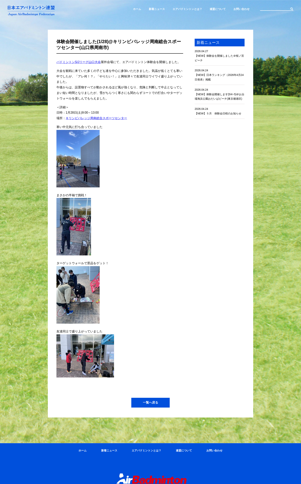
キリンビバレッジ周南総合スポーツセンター (96, 118)
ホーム (137, 9)
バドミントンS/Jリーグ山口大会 (78, 62)
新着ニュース (157, 9)
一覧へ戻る (150, 402)
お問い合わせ (241, 9)
